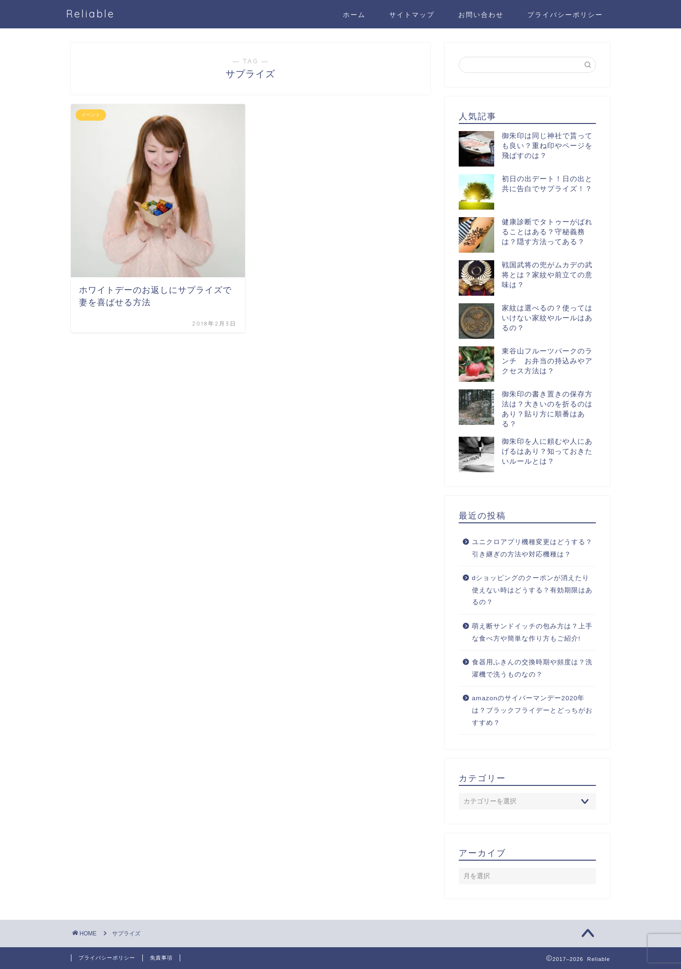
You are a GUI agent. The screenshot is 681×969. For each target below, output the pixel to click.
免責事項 (161, 957)
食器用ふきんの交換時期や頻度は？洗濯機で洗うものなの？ (532, 668)
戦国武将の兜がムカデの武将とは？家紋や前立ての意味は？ (547, 275)
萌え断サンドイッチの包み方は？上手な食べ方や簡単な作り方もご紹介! (532, 632)
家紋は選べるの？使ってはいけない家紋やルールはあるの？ (547, 318)
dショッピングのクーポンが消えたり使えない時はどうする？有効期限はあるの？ (532, 590)
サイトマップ (412, 14)
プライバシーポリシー (565, 14)
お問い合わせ (481, 14)
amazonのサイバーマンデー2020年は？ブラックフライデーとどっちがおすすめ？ (532, 710)
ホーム (354, 14)
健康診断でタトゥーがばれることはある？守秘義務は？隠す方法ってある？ (547, 232)
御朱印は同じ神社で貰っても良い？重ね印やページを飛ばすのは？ (547, 145)
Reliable (90, 13)
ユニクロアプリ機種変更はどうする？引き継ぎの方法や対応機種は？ (532, 548)
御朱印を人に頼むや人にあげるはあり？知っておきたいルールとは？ (547, 451)
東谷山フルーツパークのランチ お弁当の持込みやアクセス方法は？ (547, 361)
